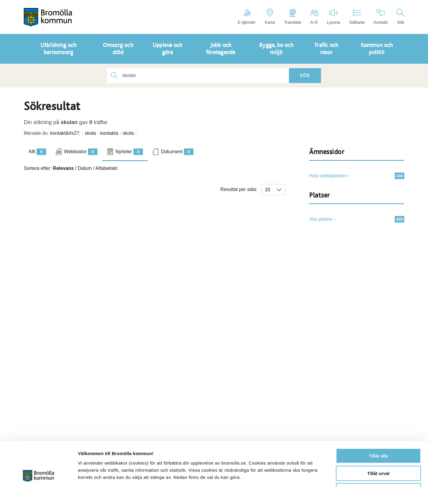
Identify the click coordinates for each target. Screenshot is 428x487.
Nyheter (129, 151)
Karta (270, 17)
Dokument (177, 151)
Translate (292, 17)
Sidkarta (356, 17)
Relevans (63, 168)
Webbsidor (80, 151)
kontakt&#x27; (65, 133)
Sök (400, 17)
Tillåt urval (378, 431)
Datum (85, 168)
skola (90, 133)
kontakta (109, 133)
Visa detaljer (323, 475)
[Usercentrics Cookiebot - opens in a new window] (38, 475)
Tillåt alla (378, 414)
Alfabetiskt (106, 168)
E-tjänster (247, 17)
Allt (37, 151)
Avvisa (378, 449)
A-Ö (314, 17)
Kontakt (381, 17)
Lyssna (333, 17)
